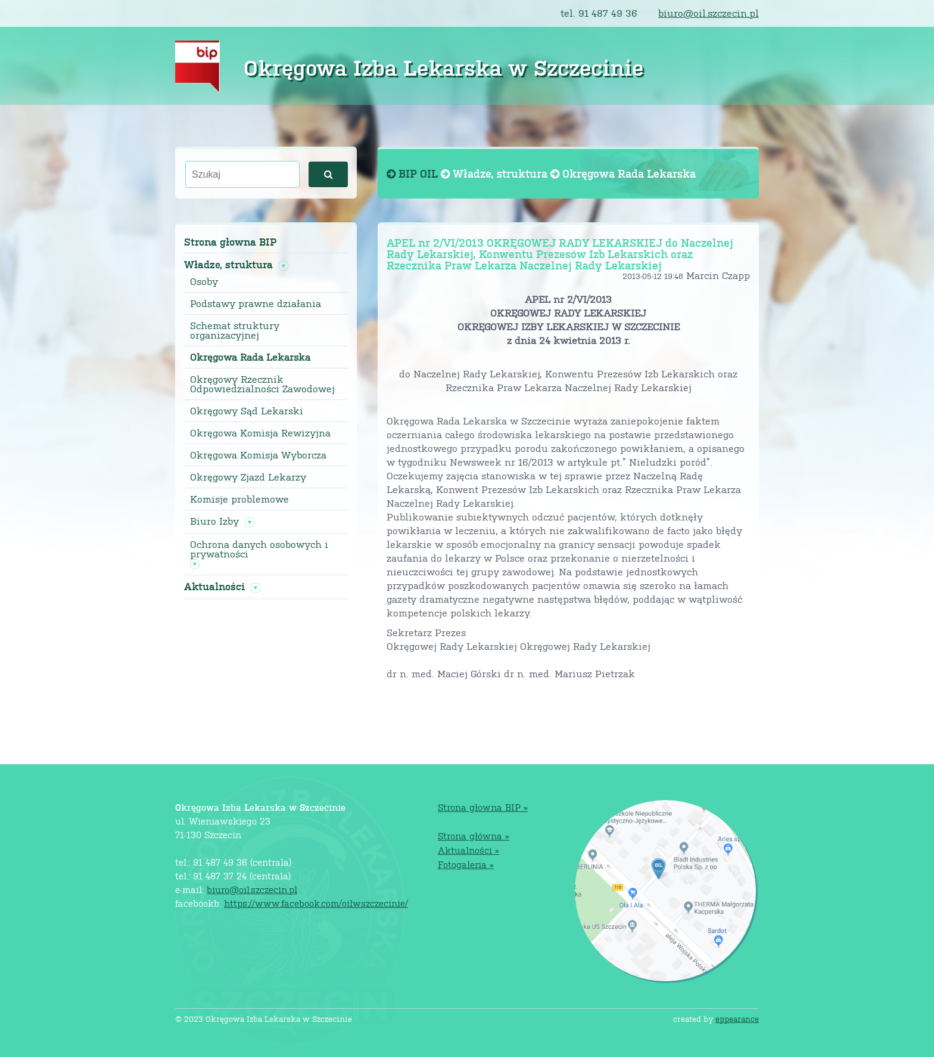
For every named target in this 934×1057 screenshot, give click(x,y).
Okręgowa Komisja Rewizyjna (260, 433)
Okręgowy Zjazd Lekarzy (248, 477)
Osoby (204, 281)
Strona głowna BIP (230, 242)
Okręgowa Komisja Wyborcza (258, 455)
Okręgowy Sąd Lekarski (246, 411)
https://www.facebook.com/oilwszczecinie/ (316, 903)
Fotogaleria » (466, 864)
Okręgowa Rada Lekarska (250, 357)
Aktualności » (468, 849)
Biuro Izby (214, 521)
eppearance (737, 1018)
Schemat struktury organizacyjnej (234, 330)
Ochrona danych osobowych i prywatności (259, 549)
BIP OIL (414, 173)
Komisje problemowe (239, 499)
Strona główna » (473, 835)
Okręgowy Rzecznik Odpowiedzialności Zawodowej (262, 383)
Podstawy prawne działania (255, 303)
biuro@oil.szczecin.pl (708, 13)
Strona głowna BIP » (483, 807)
